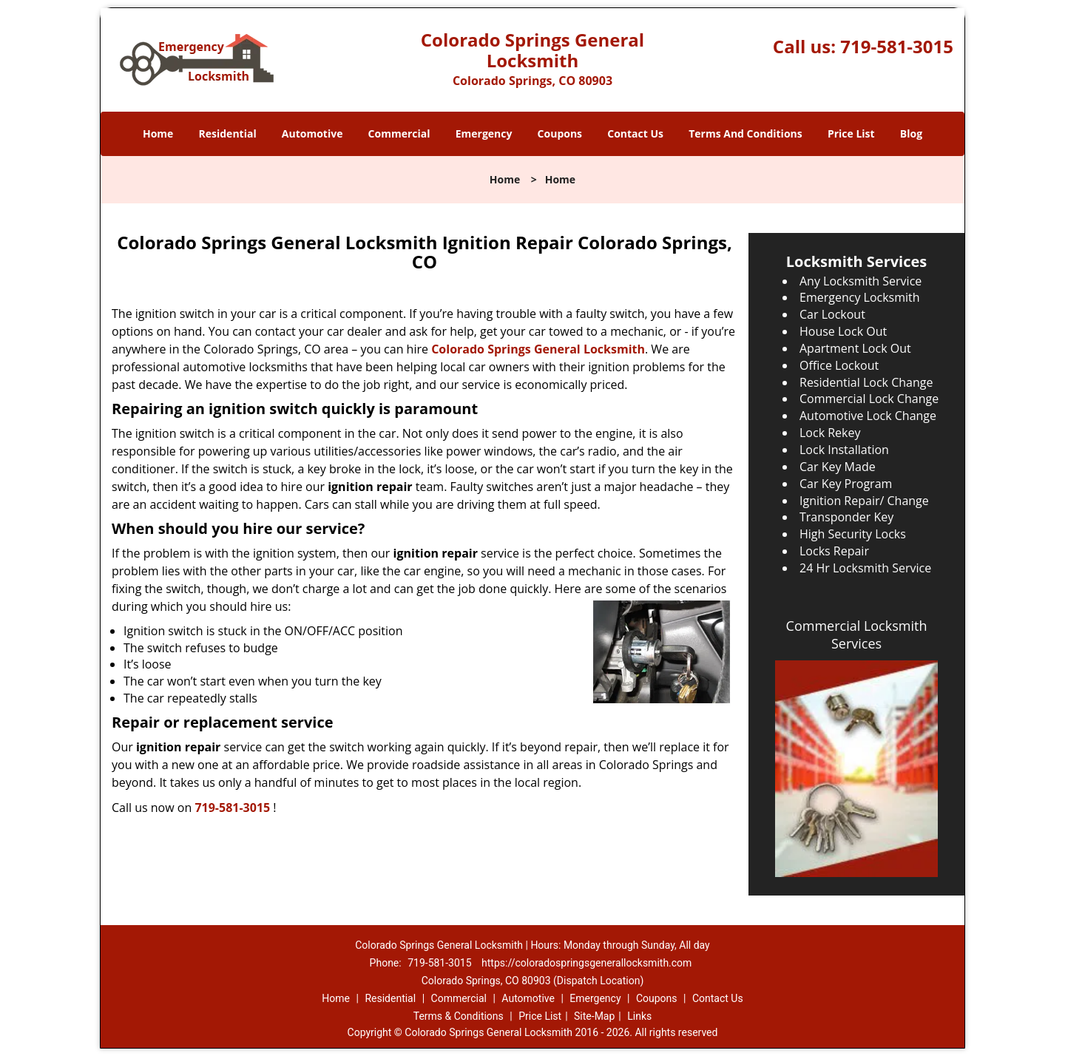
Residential (228, 133)
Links (639, 1016)
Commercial (399, 133)
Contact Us (635, 133)
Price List (851, 133)
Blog (911, 133)
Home (158, 133)
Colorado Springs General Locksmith (538, 349)
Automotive (312, 133)
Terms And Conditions (745, 133)
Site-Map (594, 1016)
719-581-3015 (896, 46)
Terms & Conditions (458, 1016)
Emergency (484, 133)
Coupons (560, 133)
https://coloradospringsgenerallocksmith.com (586, 963)
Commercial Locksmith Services (856, 634)
